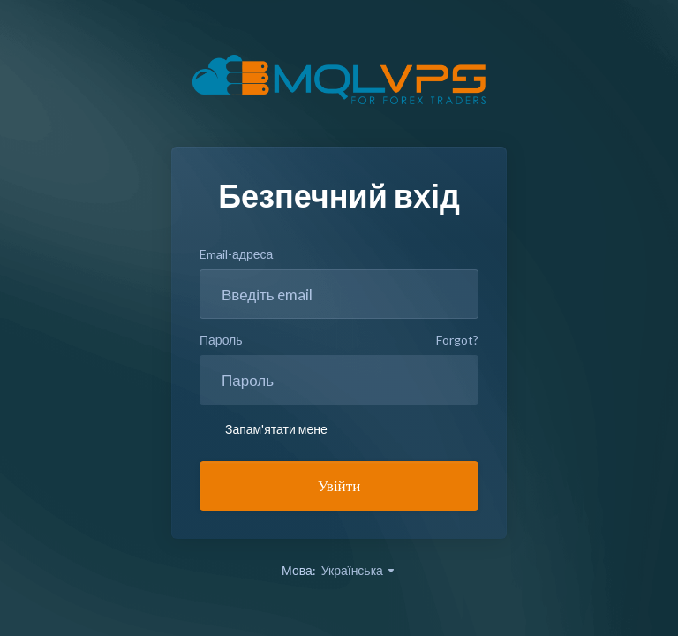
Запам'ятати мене (264, 428)
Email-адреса (236, 253)
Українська (358, 570)
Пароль (221, 339)
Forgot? (457, 339)
